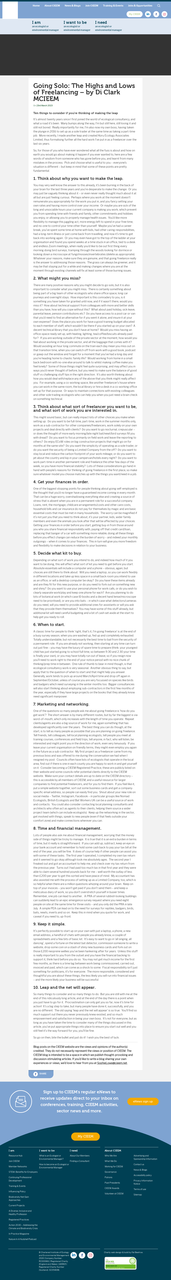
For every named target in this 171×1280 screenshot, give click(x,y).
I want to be (46, 1150)
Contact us (139, 1164)
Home (36, 5)
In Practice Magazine (19, 1233)
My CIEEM (134, 14)
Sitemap (138, 1194)
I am (11, 1150)
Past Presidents (112, 1182)
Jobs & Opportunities (140, 5)
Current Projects (17, 1205)
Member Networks (18, 1166)
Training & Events (113, 5)
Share (39, 1074)
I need (74, 1150)
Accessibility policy (143, 1175)
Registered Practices (19, 1219)
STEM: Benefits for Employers (23, 1172)
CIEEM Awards (112, 1188)
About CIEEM (52, 5)
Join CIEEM (91, 5)
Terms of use (140, 1189)
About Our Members (79, 1155)
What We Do (111, 1161)
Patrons (108, 1177)
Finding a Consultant (79, 1161)
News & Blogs (72, 5)
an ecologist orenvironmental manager (45, 25)
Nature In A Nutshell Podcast (22, 1239)
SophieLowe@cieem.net (112, 1063)
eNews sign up (143, 1101)
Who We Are (111, 1155)
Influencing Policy (17, 1191)
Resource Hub (15, 1155)
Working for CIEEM (114, 1166)
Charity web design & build (116, 1252)
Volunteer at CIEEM (114, 1193)
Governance (111, 1172)
